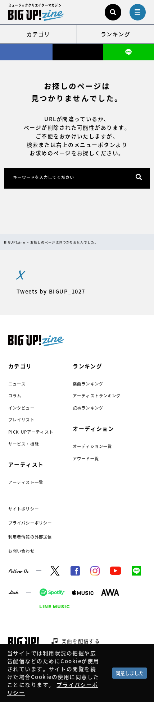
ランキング (115, 34)
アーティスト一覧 (25, 482)
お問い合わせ (21, 551)
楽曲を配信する (81, 641)
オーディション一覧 (92, 446)
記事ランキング (88, 408)
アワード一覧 (86, 459)
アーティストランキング (97, 396)
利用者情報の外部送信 (30, 537)
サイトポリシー (23, 509)
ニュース (17, 384)
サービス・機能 (23, 444)
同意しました (130, 673)
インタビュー (21, 408)
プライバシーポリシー (30, 523)
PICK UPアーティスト (30, 432)
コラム (14, 396)
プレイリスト (21, 420)
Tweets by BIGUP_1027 (51, 291)
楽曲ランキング (88, 384)
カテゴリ (38, 34)
